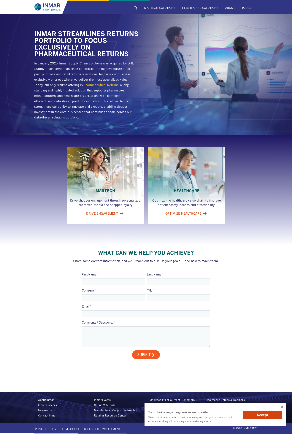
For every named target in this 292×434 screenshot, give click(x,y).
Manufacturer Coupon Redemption (116, 410)
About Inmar (46, 400)
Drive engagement (102, 214)
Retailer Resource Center (110, 415)
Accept (262, 415)
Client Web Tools (104, 405)
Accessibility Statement (102, 429)
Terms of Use (70, 429)
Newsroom (45, 410)
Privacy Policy (46, 429)
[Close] (282, 407)
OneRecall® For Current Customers (172, 400)
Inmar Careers (47, 405)
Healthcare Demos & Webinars (225, 400)
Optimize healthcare (183, 214)
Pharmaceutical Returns (100, 85)
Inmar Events (102, 400)
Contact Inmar (47, 415)
